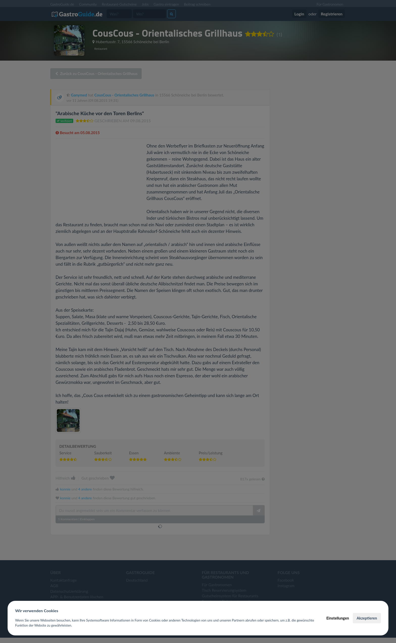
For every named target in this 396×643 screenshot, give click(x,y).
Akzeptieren (367, 618)
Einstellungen (337, 618)
